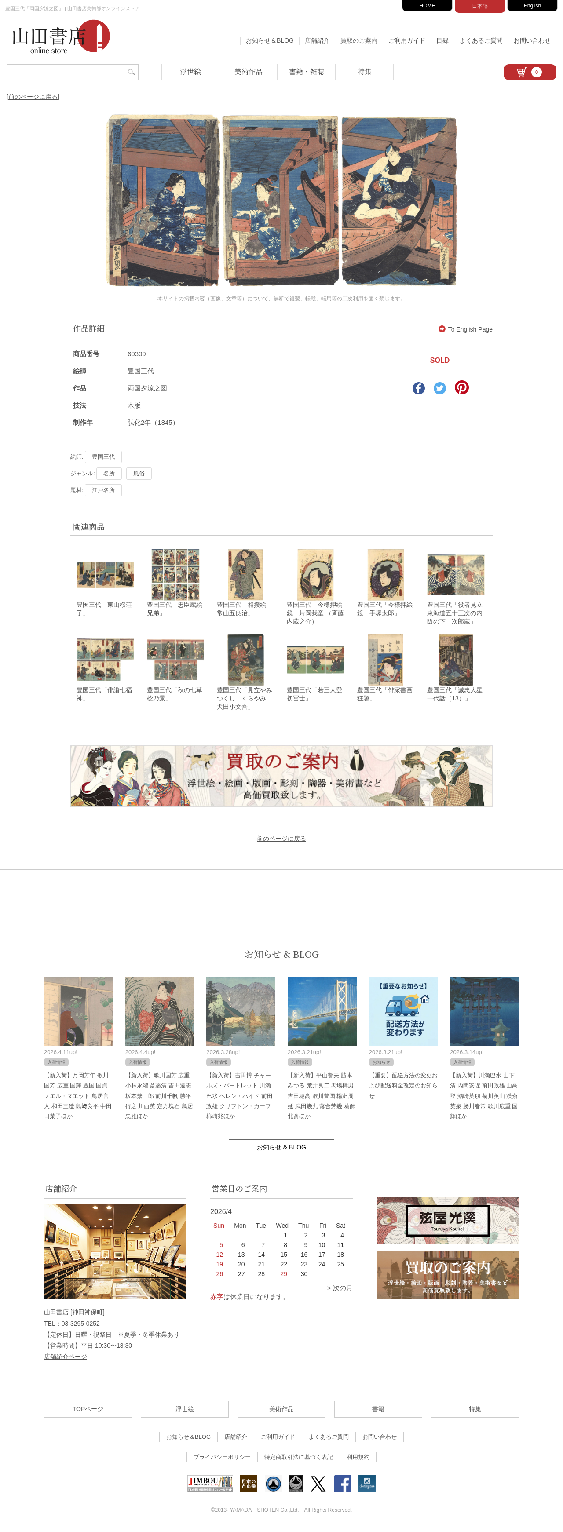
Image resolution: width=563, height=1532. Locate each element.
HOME (427, 6)
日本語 (480, 6)
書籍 (378, 1410)
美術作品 (248, 71)
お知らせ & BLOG (282, 955)
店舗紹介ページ (65, 1357)
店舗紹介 (317, 40)
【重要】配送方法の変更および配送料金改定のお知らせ (403, 1087)
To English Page (466, 329)
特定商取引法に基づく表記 (298, 1458)
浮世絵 (190, 71)
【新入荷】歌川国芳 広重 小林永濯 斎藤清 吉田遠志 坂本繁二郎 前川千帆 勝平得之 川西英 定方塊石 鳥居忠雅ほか (159, 1097)
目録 (442, 40)
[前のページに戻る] (33, 96)
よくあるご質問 (481, 40)
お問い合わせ (532, 40)
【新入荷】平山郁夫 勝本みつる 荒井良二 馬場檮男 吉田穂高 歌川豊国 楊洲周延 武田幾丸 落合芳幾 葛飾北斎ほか (321, 1097)
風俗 (139, 473)
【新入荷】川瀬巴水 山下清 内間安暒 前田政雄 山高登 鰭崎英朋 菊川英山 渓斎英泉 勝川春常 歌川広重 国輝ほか (484, 1097)
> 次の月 (340, 1289)
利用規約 (358, 1458)
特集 (365, 71)
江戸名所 (103, 490)
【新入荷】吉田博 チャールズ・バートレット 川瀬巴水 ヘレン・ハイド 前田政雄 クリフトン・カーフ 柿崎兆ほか (239, 1097)
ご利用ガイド (406, 40)
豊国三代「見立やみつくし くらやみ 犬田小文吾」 (244, 699)
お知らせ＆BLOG (270, 40)
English (532, 6)
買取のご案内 (358, 40)
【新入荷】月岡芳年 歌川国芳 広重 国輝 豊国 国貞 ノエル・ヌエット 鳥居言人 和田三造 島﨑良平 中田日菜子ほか (78, 1097)
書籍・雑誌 (306, 71)
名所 (109, 473)
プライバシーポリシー (222, 1458)
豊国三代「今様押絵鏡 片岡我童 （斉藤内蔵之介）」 (315, 614)
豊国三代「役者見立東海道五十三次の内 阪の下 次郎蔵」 (458, 614)
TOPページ (88, 1410)
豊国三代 (141, 371)
